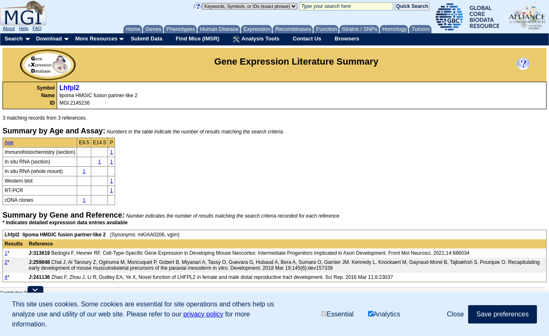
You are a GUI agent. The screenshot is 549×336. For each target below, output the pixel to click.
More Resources (96, 38)
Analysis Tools (256, 39)
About (9, 28)
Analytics (384, 314)
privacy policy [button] (203, 314)
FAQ (37, 28)
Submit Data (147, 38)
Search (14, 38)
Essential (337, 314)
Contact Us (307, 38)
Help (23, 28)
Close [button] (455, 314)
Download (49, 38)
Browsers (347, 38)
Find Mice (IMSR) (197, 38)
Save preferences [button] (502, 314)
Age (9, 142)
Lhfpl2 (69, 87)
